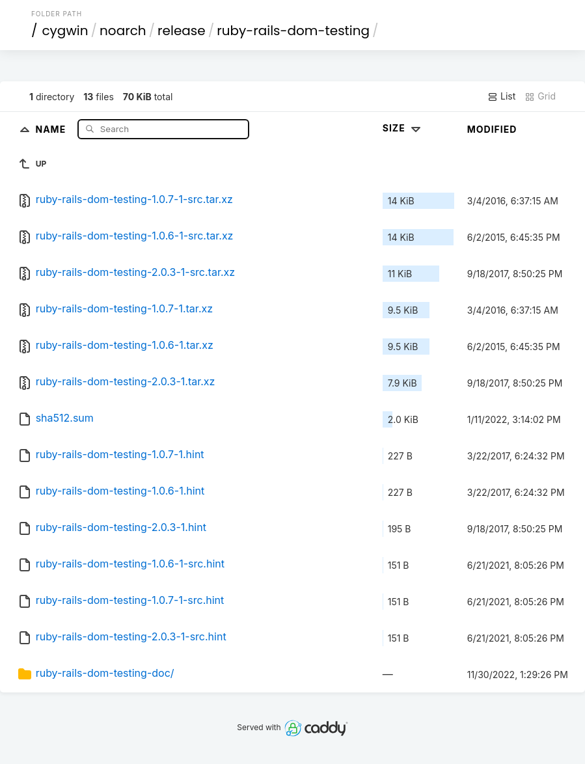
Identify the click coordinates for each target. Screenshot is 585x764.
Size (403, 127)
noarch (123, 30)
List (501, 96)
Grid (540, 96)
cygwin (65, 30)
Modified (492, 129)
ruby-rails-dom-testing (293, 30)
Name (51, 128)
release (181, 30)
